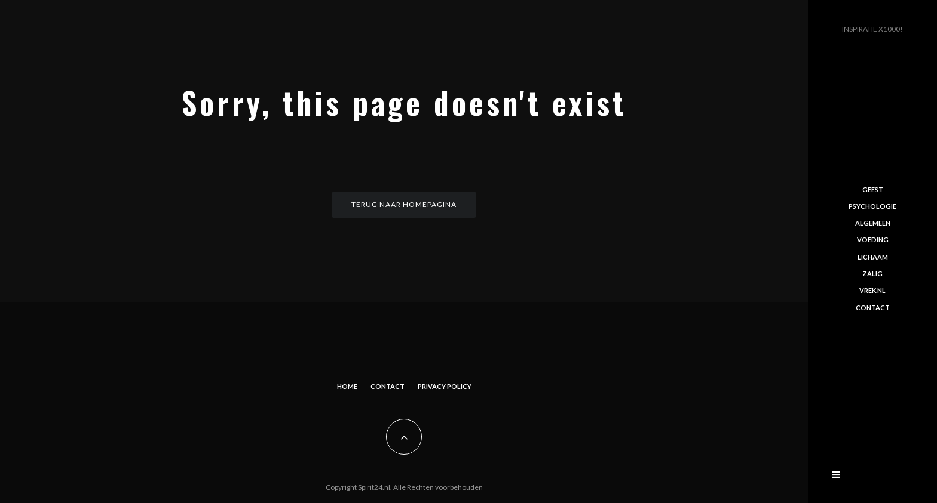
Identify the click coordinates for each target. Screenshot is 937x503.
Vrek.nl (872, 290)
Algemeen (872, 223)
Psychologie (872, 206)
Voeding (873, 239)
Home (347, 386)
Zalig (872, 273)
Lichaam (873, 257)
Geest (872, 189)
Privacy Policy (444, 386)
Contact (387, 386)
